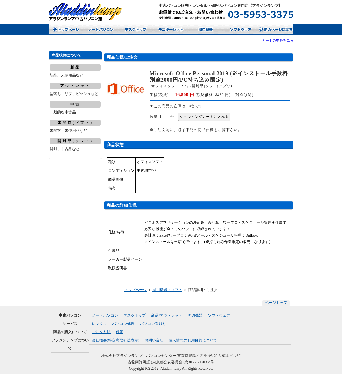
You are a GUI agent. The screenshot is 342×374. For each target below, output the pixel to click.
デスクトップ (134, 315)
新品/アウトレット (166, 315)
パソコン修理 (123, 324)
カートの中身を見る (277, 40)
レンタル (99, 324)
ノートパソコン (105, 315)
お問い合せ (154, 340)
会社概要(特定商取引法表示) (115, 340)
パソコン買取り (153, 324)
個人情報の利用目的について (193, 340)
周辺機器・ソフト (167, 290)
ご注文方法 (101, 332)
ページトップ (276, 303)
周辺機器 (195, 315)
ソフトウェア (219, 315)
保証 (119, 332)
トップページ (135, 290)
